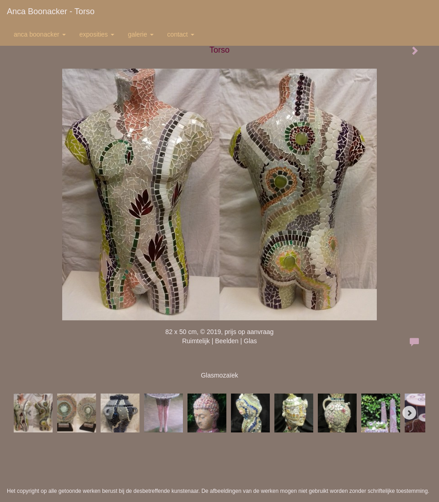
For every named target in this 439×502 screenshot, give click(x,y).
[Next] (409, 413)
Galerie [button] (141, 34)
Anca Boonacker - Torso (51, 11)
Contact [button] (180, 34)
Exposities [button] (97, 34)
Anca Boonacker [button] (40, 34)
